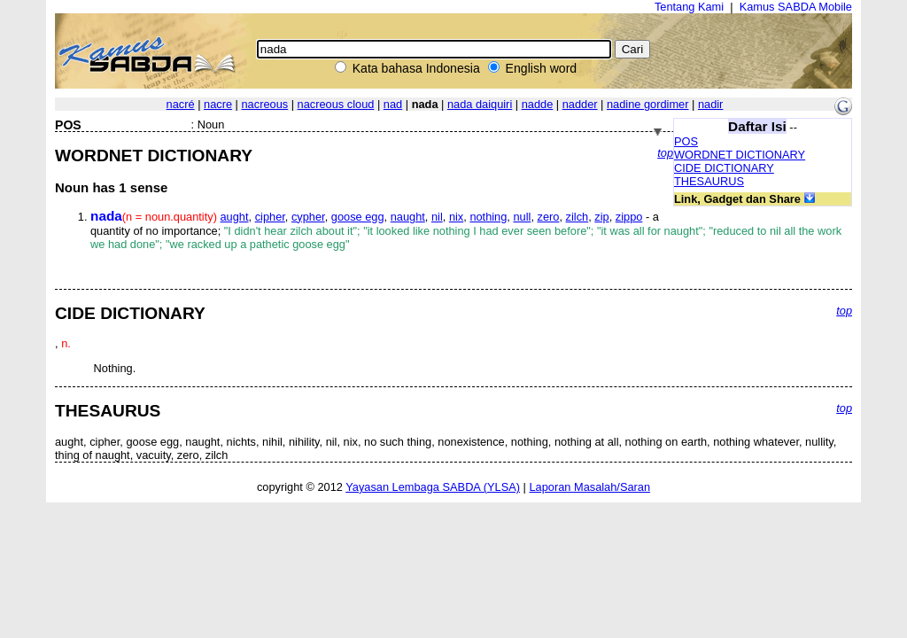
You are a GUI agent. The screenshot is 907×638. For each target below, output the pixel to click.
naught (408, 216)
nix (456, 216)
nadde (538, 104)
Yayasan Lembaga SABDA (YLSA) (432, 487)
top (665, 153)
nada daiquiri (479, 104)
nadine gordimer (647, 104)
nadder (580, 104)
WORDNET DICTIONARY (739, 154)
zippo (629, 216)
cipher (270, 216)
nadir (710, 104)
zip (601, 216)
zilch (577, 216)
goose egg (357, 216)
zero (549, 216)
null (522, 216)
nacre (218, 104)
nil (437, 216)
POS (686, 141)
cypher (308, 216)
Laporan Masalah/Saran (589, 487)
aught (235, 216)
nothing (488, 216)
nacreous (265, 104)
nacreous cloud (336, 104)
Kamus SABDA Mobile (796, 6)
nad (393, 104)
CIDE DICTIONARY (724, 168)
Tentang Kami (689, 6)
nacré (181, 104)
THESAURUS (709, 181)
